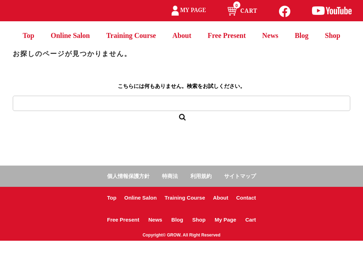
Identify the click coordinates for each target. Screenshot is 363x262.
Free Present (227, 35)
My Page (225, 220)
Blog (301, 35)
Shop (332, 35)
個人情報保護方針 (128, 176)
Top (28, 35)
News (270, 35)
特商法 (170, 176)
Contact (246, 198)
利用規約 (201, 176)
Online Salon (70, 35)
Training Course (131, 35)
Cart (250, 220)
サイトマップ (240, 176)
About (181, 35)
